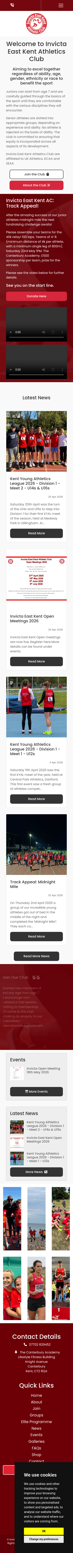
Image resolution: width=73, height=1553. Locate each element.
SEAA (10, 163)
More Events (36, 1091)
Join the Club (36, 174)
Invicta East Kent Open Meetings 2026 (44, 1140)
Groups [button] (36, 1415)
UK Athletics (34, 158)
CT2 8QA (40, 1371)
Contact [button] (36, 1461)
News (36, 1428)
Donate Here (36, 296)
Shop (36, 1454)
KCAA (48, 158)
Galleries (36, 1441)
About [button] (36, 1402)
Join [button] (36, 1408)
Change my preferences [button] (43, 1539)
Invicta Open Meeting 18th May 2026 (43, 1070)
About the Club (36, 185)
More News (36, 1172)
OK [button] (44, 1531)
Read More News (37, 956)
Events (37, 1435)
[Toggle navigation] (60, 5)
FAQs (36, 1448)
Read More (36, 533)
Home (36, 1395)
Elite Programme (36, 1421)
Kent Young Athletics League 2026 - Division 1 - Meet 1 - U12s (45, 1157)
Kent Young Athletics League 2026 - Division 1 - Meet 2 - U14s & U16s (45, 1126)
